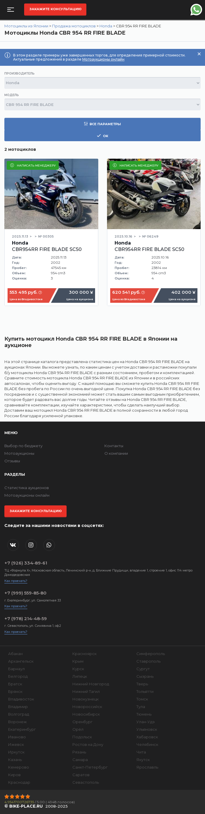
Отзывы (12, 461)
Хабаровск (147, 737)
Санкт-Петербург (90, 767)
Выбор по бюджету (23, 445)
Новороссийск (87, 706)
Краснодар (19, 782)
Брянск (15, 691)
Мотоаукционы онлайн (103, 59)
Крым (77, 661)
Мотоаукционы (19, 453)
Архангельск (20, 661)
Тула (140, 706)
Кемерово (18, 767)
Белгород (18, 676)
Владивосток (21, 699)
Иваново (17, 737)
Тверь (142, 684)
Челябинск (147, 744)
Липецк (79, 676)
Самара (80, 759)
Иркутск (16, 752)
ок (102, 136)
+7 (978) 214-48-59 (25, 618)
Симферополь (150, 653)
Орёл (77, 729)
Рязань (79, 752)
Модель (11, 95)
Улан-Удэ (145, 721)
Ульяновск (146, 729)
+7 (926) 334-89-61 (25, 563)
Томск (142, 699)
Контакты (113, 445)
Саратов (81, 774)
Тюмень (143, 714)
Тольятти (145, 691)
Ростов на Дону (87, 744)
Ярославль (147, 767)
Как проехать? (15, 581)
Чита (141, 752)
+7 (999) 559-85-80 (25, 593)
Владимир (18, 706)
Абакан (15, 653)
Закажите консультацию (55, 9)
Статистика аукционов (26, 487)
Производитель (19, 73)
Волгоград (18, 714)
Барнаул (16, 668)
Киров (14, 774)
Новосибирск (86, 714)
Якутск (143, 759)
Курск (78, 668)
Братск (15, 684)
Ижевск (16, 744)
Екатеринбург (22, 729)
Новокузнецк (85, 699)
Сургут (143, 668)
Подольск (82, 737)
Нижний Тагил (86, 691)
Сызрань (145, 676)
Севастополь (85, 782)
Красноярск (84, 653)
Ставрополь (148, 661)
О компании (116, 453)
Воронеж (17, 721)
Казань (15, 759)
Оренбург (82, 721)
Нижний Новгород (90, 684)
